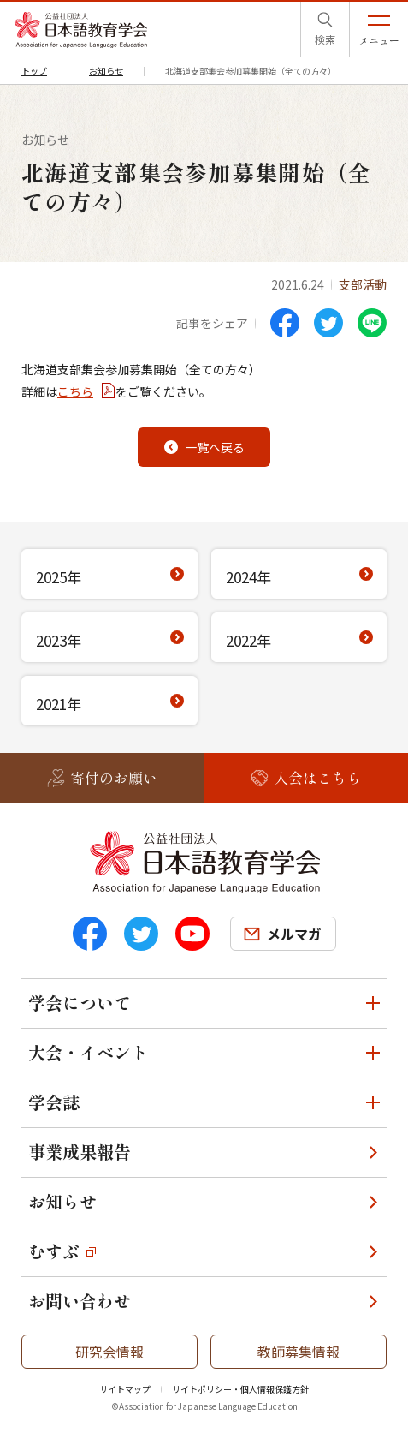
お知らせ (62, 1201)
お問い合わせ (79, 1300)
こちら (75, 391)
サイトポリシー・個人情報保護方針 (240, 1388)
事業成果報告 (79, 1151)
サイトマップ (125, 1388)
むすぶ (54, 1251)
